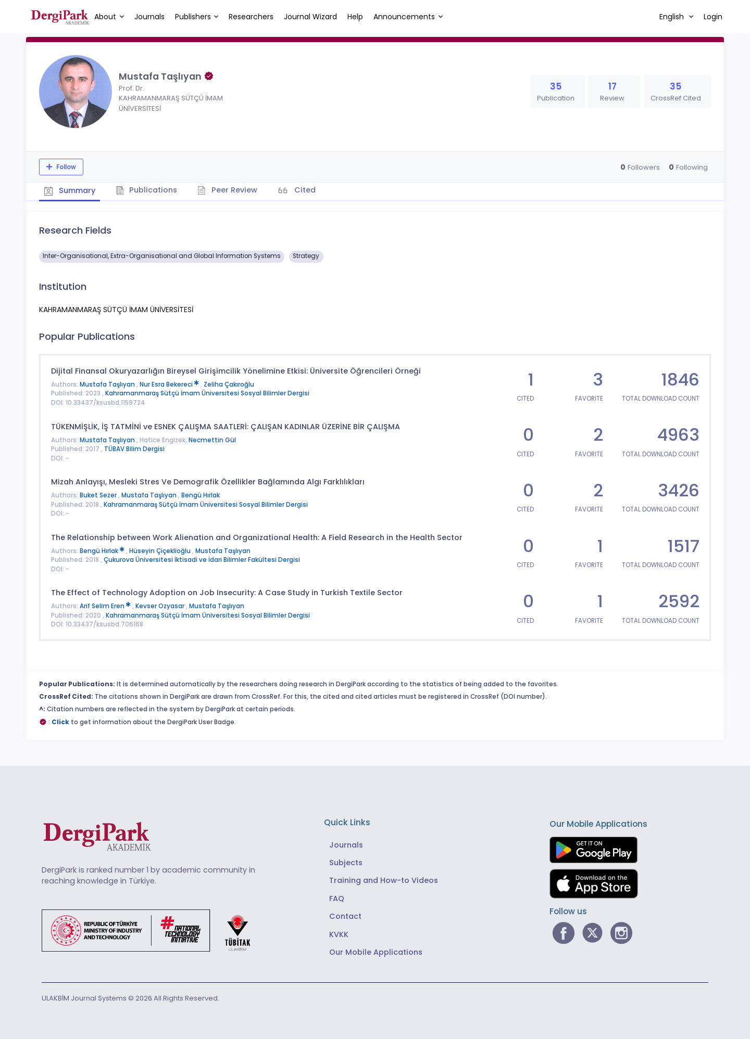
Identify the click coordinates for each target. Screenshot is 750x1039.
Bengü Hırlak (200, 495)
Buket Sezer (99, 495)
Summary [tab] (70, 190)
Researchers (251, 16)
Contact (345, 916)
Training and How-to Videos (383, 880)
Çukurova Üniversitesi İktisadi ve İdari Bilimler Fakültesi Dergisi (202, 560)
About (105, 16)
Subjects (345, 862)
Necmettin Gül (212, 439)
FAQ (336, 898)
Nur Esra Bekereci (170, 384)
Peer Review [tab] (229, 190)
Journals (149, 16)
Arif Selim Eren (106, 606)
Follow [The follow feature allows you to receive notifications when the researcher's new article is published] (65, 167)
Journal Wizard (310, 16)
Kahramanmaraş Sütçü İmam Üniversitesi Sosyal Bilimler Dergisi (207, 393)
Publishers (193, 16)
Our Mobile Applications (375, 951)
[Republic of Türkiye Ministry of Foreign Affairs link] (153, 929)
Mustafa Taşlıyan (108, 384)
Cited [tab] (306, 190)
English (672, 16)
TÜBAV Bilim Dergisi (134, 448)
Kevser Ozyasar (160, 606)
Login (713, 16)
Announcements (404, 16)
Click (60, 721)
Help (355, 16)
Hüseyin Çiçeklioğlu (160, 550)
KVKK (338, 934)
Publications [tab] (148, 190)
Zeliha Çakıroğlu (229, 384)
